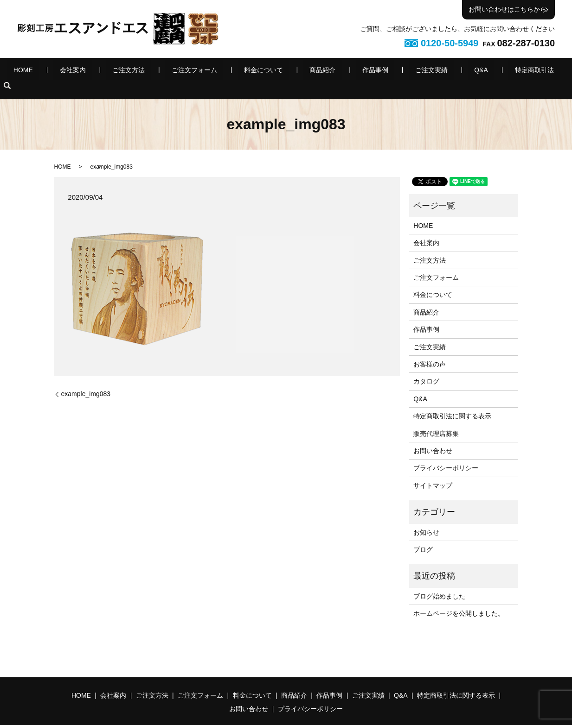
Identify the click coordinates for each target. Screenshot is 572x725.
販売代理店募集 (436, 419)
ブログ (423, 535)
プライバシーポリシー (445, 454)
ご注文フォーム (205, 71)
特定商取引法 (469, 71)
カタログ (426, 367)
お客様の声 (429, 349)
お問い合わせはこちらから (507, 9)
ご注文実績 (392, 71)
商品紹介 (308, 71)
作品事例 (348, 71)
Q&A (430, 71)
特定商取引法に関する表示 (452, 401)
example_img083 (86, 379)
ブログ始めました (439, 582)
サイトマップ (432, 471)
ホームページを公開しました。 (458, 599)
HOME (71, 71)
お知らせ (426, 518)
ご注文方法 (151, 71)
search (504, 71)
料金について (261, 71)
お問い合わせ (432, 436)
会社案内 (108, 71)
